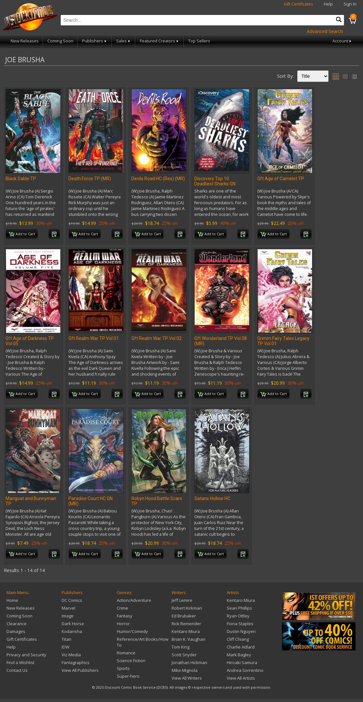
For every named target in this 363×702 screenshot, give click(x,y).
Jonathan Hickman (189, 662)
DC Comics (72, 600)
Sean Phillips (239, 608)
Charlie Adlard (241, 647)
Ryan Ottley (238, 616)
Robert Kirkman (187, 608)
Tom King (180, 647)
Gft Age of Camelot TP (280, 178)
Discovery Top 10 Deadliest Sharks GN (215, 181)
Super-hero (128, 676)
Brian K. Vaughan (188, 639)
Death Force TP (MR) (89, 178)
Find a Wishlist (20, 662)
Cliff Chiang (238, 639)
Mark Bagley (239, 655)
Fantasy (124, 616)
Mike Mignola (185, 670)
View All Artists (241, 678)
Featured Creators (159, 41)
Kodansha (72, 631)
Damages (15, 631)
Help (328, 4)
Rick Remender (186, 623)
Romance (126, 653)
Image (68, 616)
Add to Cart (22, 234)
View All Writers (187, 678)
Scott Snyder (184, 655)
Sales (123, 41)
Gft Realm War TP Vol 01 (93, 338)
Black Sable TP (21, 178)
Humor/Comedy (132, 631)
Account (342, 41)
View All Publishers (80, 670)
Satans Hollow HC (212, 498)
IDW (65, 647)
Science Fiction (131, 660)
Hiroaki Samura (242, 662)
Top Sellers (199, 41)
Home (12, 600)
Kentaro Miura (186, 631)
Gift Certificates (298, 4)
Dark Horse (73, 623)
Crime (122, 608)
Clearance (16, 623)
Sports (123, 668)
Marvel (68, 608)
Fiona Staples (240, 623)
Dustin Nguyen (241, 631)
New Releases (25, 41)
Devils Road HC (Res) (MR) (158, 178)
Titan (66, 639)
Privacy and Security (26, 655)
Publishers (94, 41)
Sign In (350, 4)
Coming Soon (60, 41)
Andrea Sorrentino (245, 670)
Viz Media (71, 655)
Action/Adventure (134, 600)
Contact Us (17, 670)
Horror (123, 623)
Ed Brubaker (184, 616)
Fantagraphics (76, 662)
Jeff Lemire (182, 600)
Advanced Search (325, 31)
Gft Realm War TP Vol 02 (156, 338)
